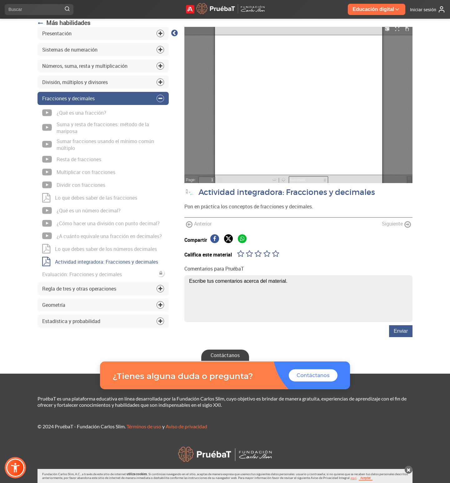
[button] (15, 468)
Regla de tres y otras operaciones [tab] (79, 288)
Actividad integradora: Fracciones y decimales (100, 261)
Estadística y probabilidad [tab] (71, 321)
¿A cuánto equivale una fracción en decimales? (102, 236)
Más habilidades (64, 23)
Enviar (401, 331)
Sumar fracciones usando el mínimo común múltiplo (98, 145)
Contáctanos (225, 355)
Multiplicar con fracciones (78, 172)
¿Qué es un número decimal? (81, 211)
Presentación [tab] (57, 33)
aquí (353, 478)
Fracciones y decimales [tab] (68, 98)
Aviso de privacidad (186, 426)
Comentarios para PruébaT (214, 268)
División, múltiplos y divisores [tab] (75, 82)
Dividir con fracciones (73, 185)
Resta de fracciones (71, 159)
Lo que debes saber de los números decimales (99, 249)
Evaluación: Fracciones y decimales (103, 274)
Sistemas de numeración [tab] (70, 49)
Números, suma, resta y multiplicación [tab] (85, 65)
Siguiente (396, 224)
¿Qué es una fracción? (74, 113)
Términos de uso (144, 426)
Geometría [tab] (53, 304)
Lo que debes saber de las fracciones (89, 198)
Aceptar (365, 478)
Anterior (199, 224)
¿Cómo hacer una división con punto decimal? (101, 223)
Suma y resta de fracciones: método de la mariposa (95, 128)
